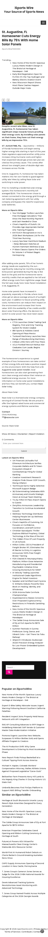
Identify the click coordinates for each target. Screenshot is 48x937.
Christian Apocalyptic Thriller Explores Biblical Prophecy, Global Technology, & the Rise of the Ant (28, 533)
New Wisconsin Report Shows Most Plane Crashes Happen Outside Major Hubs (26, 85)
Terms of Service (12, 932)
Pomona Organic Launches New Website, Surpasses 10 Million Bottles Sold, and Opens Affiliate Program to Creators (23, 738)
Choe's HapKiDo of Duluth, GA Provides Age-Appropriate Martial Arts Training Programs (28, 227)
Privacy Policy (40, 929)
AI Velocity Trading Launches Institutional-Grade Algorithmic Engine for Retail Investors (26, 575)
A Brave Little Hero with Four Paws (28, 342)
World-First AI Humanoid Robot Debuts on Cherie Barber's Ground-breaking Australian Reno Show (22, 855)
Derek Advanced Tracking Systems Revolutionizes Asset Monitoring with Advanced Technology (19, 885)
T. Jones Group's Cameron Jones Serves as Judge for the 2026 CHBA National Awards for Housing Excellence (23, 874)
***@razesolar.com (10, 417)
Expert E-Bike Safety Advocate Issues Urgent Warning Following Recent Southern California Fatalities (23, 708)
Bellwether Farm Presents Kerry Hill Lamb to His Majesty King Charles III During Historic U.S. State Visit (24, 779)
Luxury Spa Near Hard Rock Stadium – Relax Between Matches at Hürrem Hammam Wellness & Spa (29, 244)
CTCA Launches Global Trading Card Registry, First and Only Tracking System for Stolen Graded (29, 325)
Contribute (27, 932)
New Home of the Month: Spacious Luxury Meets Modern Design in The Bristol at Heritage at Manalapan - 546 (21, 697)
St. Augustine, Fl (11, 286)
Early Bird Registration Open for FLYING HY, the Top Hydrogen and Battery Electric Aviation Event (28, 77)
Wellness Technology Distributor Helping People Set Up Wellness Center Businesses (27, 517)
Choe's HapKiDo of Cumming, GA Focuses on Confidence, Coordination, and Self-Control (27, 525)
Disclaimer (22, 434)
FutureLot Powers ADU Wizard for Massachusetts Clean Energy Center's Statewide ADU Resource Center (19, 844)
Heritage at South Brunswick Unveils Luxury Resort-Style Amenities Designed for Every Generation (22, 803)
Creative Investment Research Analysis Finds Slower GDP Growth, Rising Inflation (28, 480)
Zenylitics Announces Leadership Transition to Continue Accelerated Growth (28, 508)
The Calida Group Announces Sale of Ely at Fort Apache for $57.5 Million (28, 623)
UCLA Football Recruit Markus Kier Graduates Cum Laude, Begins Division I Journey (28, 347)
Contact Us (38, 932)
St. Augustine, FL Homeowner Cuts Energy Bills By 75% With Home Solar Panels (21, 38)
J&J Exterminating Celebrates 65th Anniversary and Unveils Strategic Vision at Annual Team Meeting (28, 494)
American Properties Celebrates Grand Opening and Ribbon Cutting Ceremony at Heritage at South (21, 833)
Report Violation (36, 434)
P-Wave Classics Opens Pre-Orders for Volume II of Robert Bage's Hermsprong (28, 252)
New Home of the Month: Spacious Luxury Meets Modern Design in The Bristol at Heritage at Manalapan (21, 814)
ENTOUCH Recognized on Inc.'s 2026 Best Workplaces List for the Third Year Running (28, 235)
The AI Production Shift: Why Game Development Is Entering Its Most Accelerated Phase (23, 749)
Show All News (9, 434)
